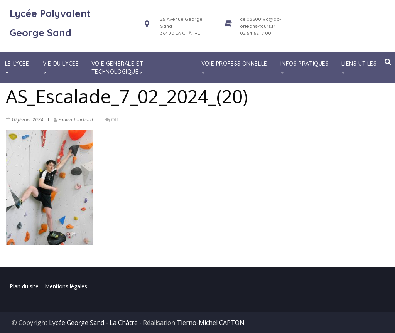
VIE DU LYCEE (61, 67)
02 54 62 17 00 (255, 33)
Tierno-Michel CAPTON (211, 322)
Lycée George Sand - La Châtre (93, 322)
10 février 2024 (27, 119)
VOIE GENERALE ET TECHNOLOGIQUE (117, 67)
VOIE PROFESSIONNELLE (234, 67)
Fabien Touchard (75, 119)
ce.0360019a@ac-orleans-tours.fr (260, 22)
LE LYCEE (17, 67)
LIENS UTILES (358, 67)
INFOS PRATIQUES (304, 67)
